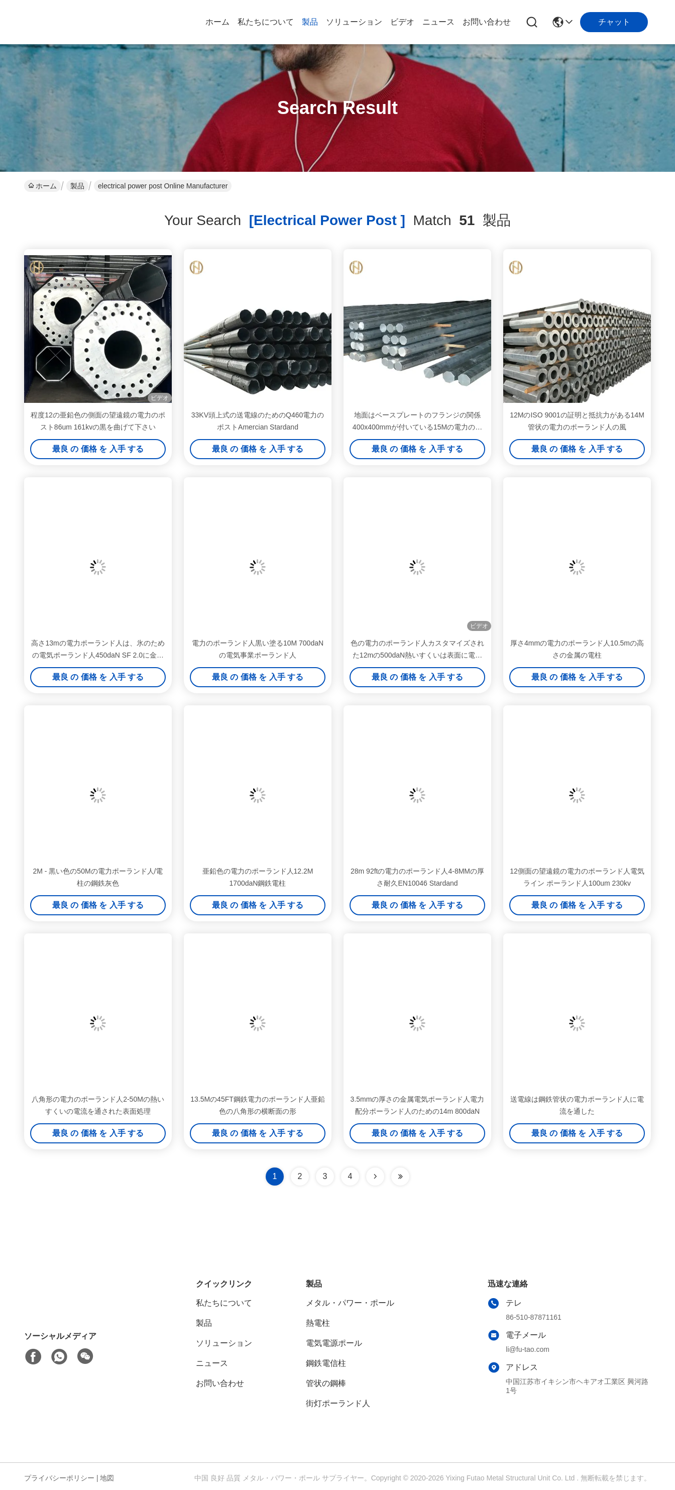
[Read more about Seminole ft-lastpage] (400, 1176)
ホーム (217, 22)
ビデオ (402, 22)
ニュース (438, 22)
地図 (107, 1478)
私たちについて (266, 22)
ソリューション (354, 22)
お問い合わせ (487, 22)
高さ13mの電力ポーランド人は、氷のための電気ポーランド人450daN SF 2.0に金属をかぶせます (97, 655)
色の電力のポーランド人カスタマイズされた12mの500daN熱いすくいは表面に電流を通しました (417, 655)
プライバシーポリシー (59, 1478)
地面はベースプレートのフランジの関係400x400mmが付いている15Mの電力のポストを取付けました (417, 427)
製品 (310, 22)
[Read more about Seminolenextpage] (375, 1176)
